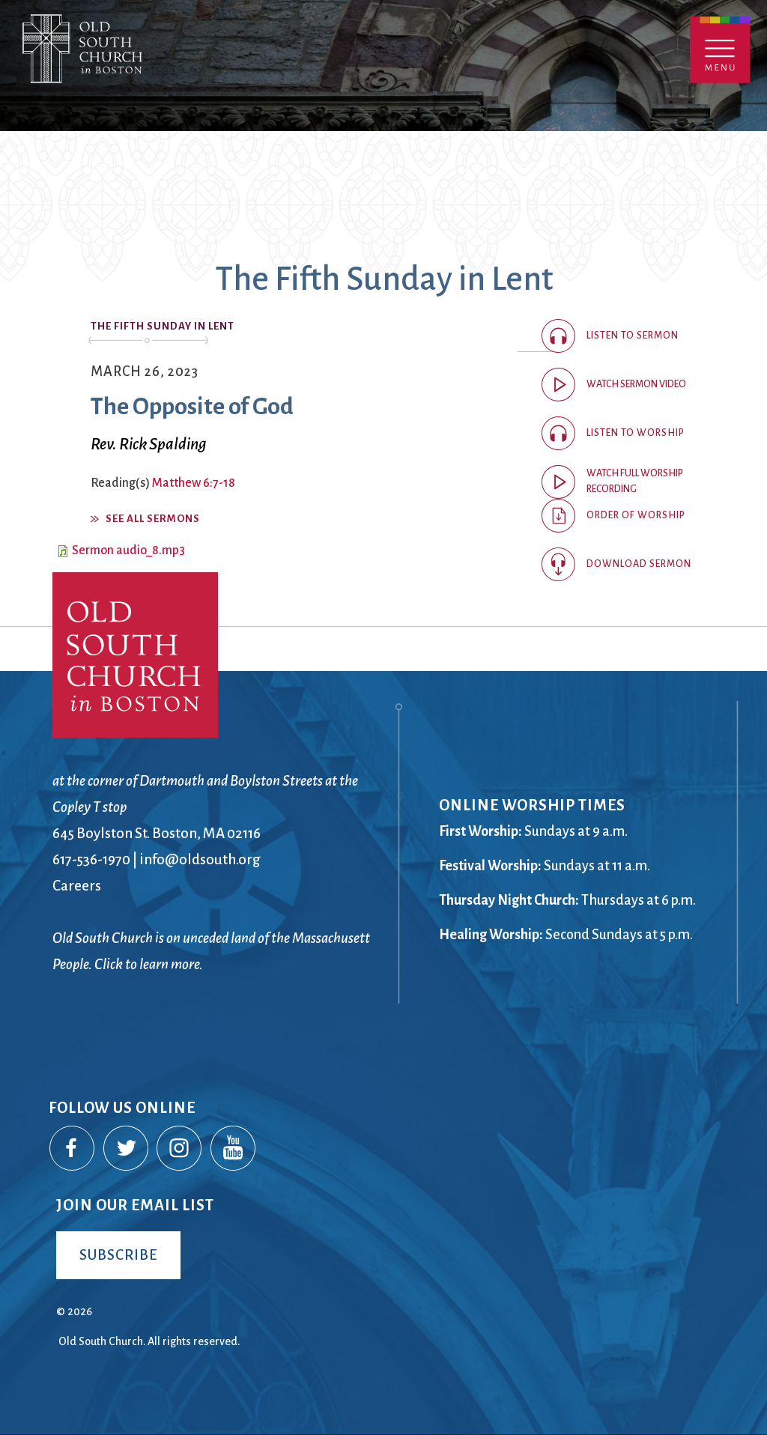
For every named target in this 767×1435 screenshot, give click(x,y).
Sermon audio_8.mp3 (128, 550)
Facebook (72, 1149)
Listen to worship (635, 433)
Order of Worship (635, 515)
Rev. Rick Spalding (149, 444)
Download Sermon (638, 564)
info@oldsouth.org (200, 859)
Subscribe (118, 1255)
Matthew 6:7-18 (193, 483)
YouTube (233, 1149)
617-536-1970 (91, 859)
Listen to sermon (632, 335)
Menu (720, 49)
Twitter (126, 1149)
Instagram (180, 1149)
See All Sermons (153, 518)
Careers (76, 886)
